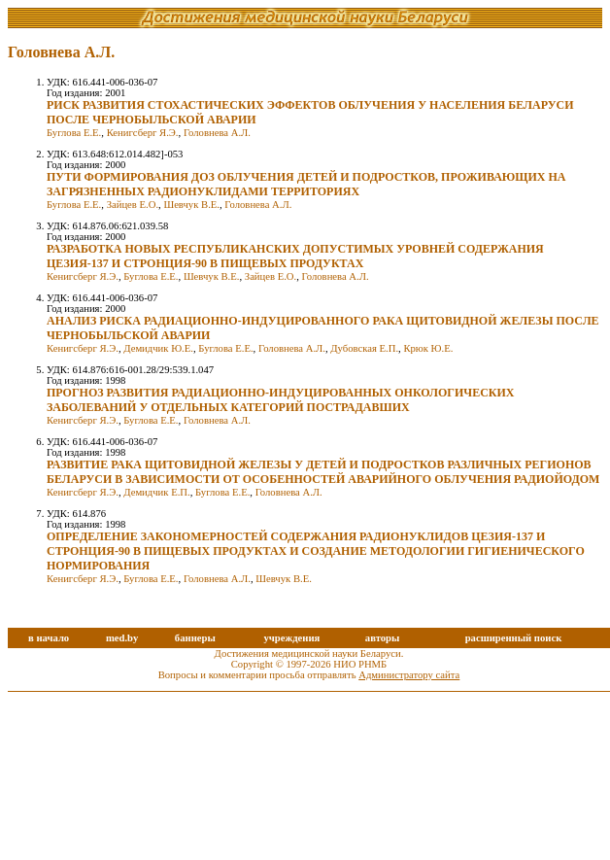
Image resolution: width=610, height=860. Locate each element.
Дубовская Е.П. (364, 348)
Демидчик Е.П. (156, 492)
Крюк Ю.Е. (428, 348)
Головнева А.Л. (217, 132)
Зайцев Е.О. (132, 204)
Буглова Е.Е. (74, 132)
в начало (48, 638)
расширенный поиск (513, 638)
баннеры (195, 638)
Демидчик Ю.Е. (158, 348)
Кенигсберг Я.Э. (143, 132)
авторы (382, 638)
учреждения (291, 638)
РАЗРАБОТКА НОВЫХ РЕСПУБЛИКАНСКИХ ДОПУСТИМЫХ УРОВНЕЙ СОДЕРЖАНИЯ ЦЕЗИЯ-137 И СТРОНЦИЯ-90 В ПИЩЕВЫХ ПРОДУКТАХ (295, 256)
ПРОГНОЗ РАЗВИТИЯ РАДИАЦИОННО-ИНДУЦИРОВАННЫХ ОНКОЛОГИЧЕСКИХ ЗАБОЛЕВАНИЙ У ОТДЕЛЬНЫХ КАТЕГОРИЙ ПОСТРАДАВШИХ (281, 400)
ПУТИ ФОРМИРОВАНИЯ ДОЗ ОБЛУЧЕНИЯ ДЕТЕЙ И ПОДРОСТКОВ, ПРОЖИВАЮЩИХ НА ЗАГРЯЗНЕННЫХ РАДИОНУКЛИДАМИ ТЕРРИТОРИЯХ (306, 184)
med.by (122, 638)
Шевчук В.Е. (191, 204)
